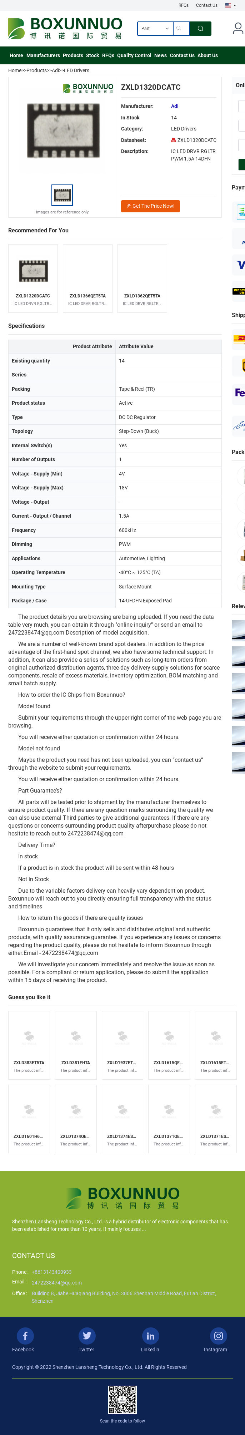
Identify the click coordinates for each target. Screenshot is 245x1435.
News (160, 55)
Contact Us (207, 5)
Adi (55, 70)
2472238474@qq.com (57, 1283)
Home (16, 55)
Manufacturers (43, 55)
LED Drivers (76, 70)
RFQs (184, 5)
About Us (208, 55)
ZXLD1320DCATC (193, 140)
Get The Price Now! (150, 206)
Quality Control (134, 55)
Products (73, 55)
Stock (92, 55)
